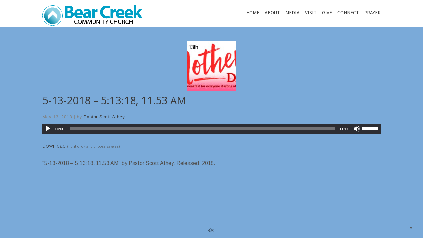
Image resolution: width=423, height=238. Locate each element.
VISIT (311, 12)
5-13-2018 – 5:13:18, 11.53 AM (114, 100)
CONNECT (348, 12)
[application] (211, 129)
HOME (252, 12)
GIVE (327, 12)
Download (54, 146)
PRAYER (372, 12)
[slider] (202, 128)
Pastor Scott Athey (104, 116)
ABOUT (272, 12)
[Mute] (356, 128)
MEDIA (292, 12)
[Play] (48, 128)
